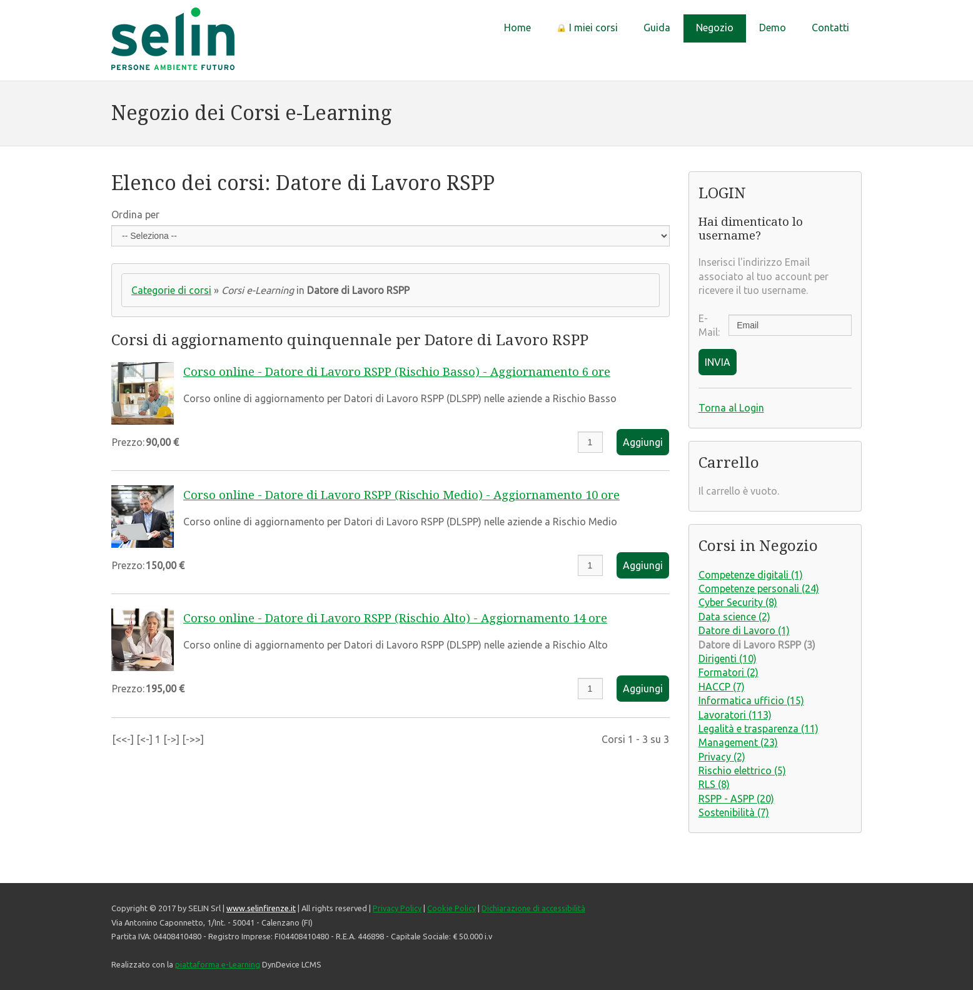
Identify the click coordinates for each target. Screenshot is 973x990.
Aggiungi (643, 442)
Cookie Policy (451, 908)
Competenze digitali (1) (750, 574)
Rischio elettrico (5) (742, 770)
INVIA (717, 362)
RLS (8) (714, 784)
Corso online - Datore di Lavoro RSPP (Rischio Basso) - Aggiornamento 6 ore (396, 371)
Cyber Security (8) (737, 602)
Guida (656, 27)
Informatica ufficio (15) (751, 700)
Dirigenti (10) (727, 658)
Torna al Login (731, 407)
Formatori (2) (728, 672)
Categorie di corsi (171, 290)
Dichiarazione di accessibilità (533, 908)
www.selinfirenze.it (261, 908)
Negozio (715, 27)
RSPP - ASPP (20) (736, 798)
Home (517, 27)
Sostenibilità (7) (733, 812)
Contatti (830, 27)
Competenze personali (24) (758, 588)
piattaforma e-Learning (217, 964)
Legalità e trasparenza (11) (758, 728)
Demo (772, 27)
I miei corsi (587, 27)
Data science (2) (734, 616)
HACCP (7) (721, 686)
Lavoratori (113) (735, 714)
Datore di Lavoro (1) (744, 630)
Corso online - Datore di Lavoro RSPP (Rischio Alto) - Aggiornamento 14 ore (395, 618)
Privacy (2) (721, 756)
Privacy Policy (397, 908)
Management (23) (738, 742)
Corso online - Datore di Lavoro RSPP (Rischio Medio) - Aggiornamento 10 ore (401, 495)
